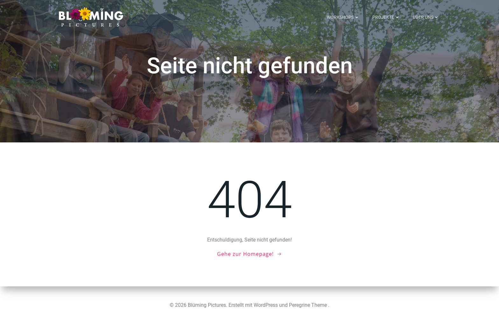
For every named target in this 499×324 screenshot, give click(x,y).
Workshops (343, 17)
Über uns (426, 17)
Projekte (386, 17)
